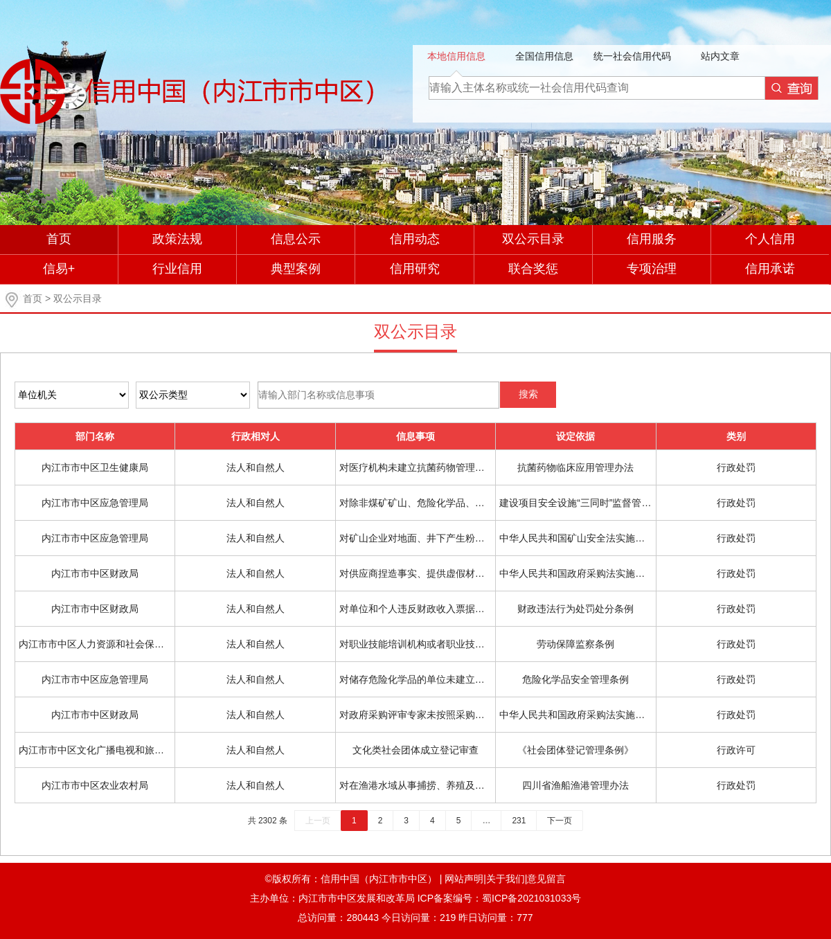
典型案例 (296, 269)
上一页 (317, 820)
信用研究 (415, 269)
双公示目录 (533, 239)
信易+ (59, 269)
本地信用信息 (456, 56)
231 (519, 820)
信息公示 (296, 239)
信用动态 (415, 239)
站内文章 (720, 56)
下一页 (559, 820)
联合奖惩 (533, 269)
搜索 (528, 394)
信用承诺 (770, 269)
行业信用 (177, 269)
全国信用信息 (544, 56)
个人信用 (770, 239)
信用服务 (652, 239)
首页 (58, 239)
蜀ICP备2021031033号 (531, 898)
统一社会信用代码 (632, 56)
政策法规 (177, 239)
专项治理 (652, 269)
